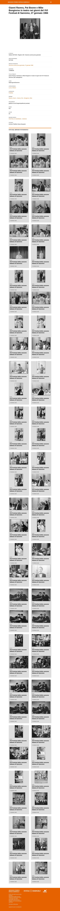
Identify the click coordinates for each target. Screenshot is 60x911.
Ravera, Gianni (12, 98)
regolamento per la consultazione (15, 906)
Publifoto (11, 93)
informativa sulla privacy (13, 904)
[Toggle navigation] (51, 2)
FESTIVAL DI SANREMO (15, 119)
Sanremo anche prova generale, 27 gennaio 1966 (21, 65)
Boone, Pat (20, 98)
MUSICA (24, 119)
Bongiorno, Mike (28, 98)
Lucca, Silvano (12, 87)
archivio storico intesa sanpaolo (18, 2)
